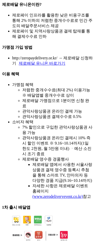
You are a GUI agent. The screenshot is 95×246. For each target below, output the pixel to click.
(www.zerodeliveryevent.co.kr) (57, 196)
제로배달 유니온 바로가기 (42, 63)
